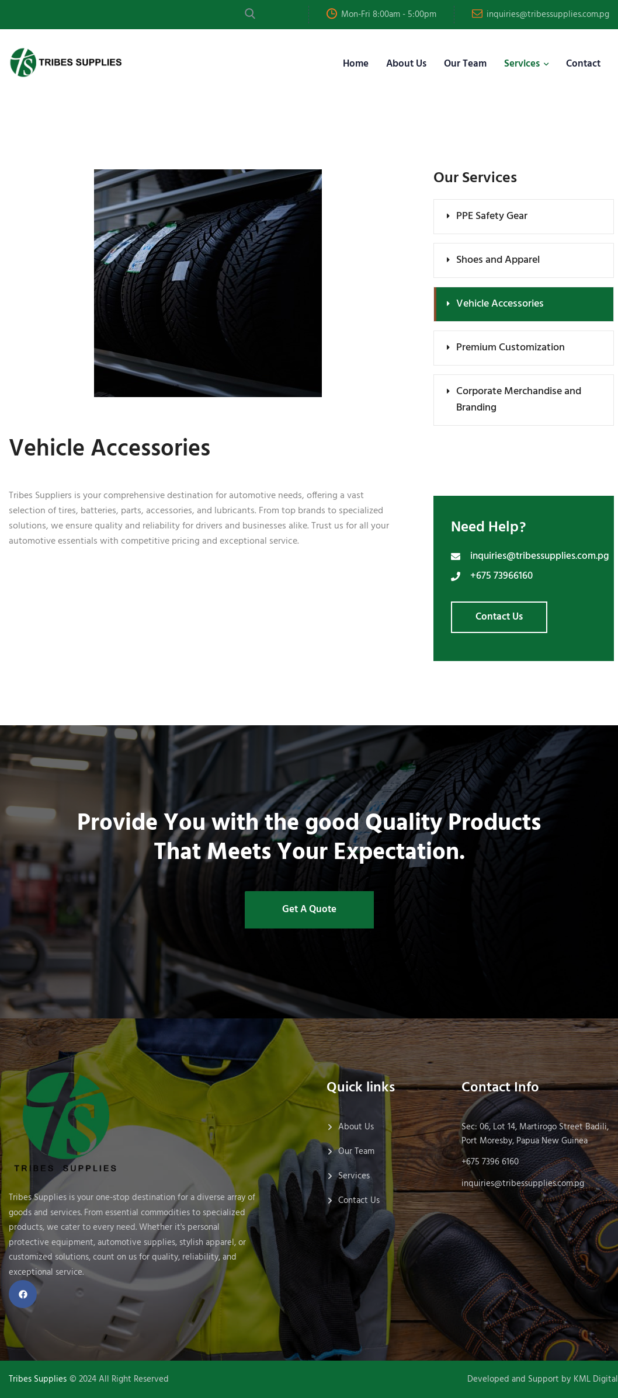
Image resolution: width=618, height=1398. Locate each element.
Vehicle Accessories (500, 303)
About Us (406, 64)
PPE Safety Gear (491, 216)
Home (356, 64)
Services (522, 64)
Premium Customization (510, 347)
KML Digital (596, 1379)
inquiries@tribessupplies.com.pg (548, 15)
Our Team (465, 64)
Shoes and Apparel (498, 260)
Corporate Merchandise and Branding (518, 399)
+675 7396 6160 (490, 1162)
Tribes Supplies (38, 1379)
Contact (583, 64)
